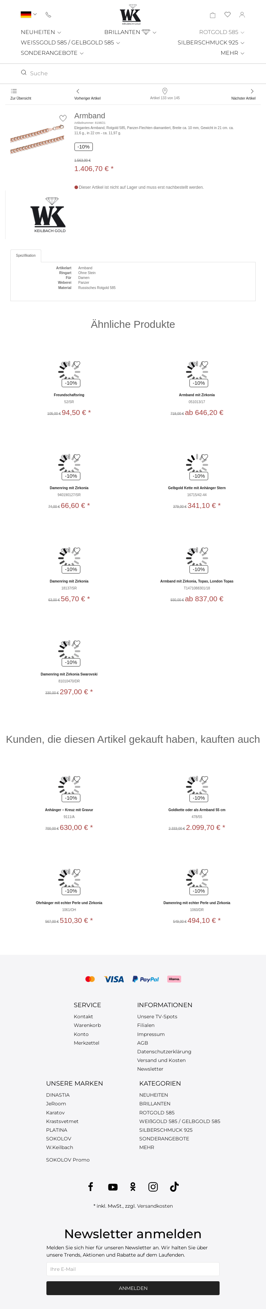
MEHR (233, 53)
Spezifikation (26, 255)
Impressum (151, 1034)
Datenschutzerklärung (164, 1051)
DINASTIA (58, 1095)
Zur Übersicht (20, 98)
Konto (81, 1034)
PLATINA (56, 1130)
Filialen (145, 1025)
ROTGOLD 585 (222, 32)
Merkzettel (86, 1043)
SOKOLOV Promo (68, 1160)
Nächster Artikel (243, 98)
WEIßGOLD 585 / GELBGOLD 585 (179, 1121)
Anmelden (133, 1288)
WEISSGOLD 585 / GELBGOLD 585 (71, 42)
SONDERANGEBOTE (53, 53)
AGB (142, 1043)
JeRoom (56, 1103)
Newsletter (150, 1069)
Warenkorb (87, 1025)
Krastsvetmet (62, 1121)
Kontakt (83, 1016)
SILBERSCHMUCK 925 (211, 42)
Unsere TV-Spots (157, 1016)
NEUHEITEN (41, 32)
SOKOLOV (58, 1139)
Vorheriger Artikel (87, 98)
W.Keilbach (59, 1147)
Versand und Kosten (161, 1060)
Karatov (55, 1113)
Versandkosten (155, 1206)
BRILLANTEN (130, 32)
